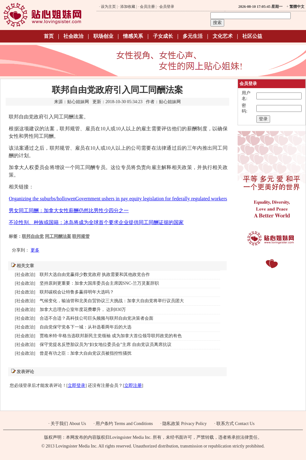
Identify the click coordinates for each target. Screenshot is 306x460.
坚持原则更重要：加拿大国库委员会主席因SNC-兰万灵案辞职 (99, 283)
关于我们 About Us (68, 423)
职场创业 (103, 36)
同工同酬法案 (58, 236)
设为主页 (108, 6)
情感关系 (133, 36)
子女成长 (163, 36)
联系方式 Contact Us (235, 423)
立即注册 (133, 385)
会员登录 (166, 6)
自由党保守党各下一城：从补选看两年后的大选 (85, 327)
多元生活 (193, 36)
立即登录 (76, 385)
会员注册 (147, 6)
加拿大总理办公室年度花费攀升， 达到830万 (83, 309)
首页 (49, 36)
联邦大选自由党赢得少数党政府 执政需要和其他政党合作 (95, 274)
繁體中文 (296, 6)
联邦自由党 (33, 236)
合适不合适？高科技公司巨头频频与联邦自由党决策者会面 (96, 318)
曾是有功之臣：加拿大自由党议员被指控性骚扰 (85, 353)
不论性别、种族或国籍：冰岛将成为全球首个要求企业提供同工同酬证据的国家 (96, 222)
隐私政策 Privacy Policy (184, 423)
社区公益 (252, 36)
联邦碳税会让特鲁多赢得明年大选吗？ (77, 292)
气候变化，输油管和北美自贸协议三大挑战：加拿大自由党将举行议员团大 (112, 300)
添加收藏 (127, 6)
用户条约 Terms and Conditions (124, 423)
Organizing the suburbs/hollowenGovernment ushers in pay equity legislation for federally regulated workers (118, 198)
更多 (35, 250)
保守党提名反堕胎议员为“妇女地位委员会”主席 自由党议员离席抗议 (105, 344)
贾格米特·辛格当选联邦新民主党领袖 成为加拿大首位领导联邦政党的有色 (111, 335)
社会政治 (73, 36)
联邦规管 (81, 236)
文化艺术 (223, 36)
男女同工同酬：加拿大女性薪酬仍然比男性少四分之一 (69, 210)
